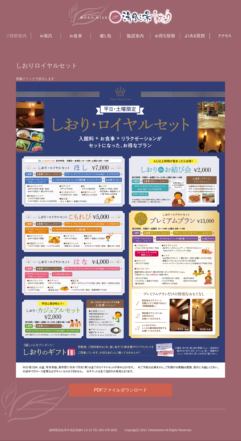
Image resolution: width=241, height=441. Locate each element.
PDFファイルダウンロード (120, 390)
